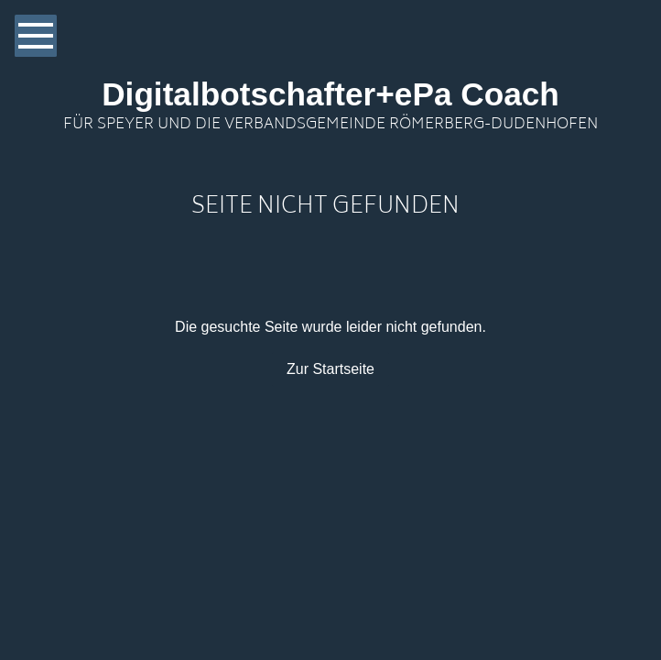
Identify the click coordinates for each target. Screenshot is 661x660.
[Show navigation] (36, 36)
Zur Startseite (330, 369)
